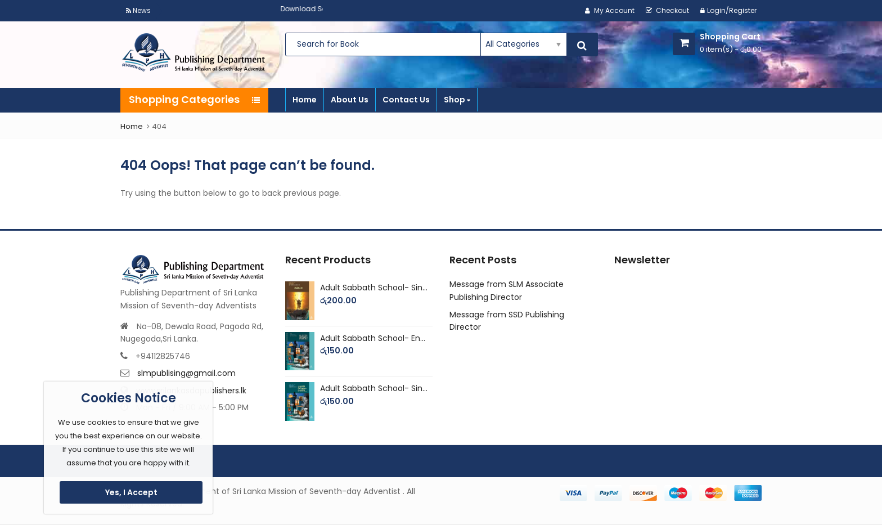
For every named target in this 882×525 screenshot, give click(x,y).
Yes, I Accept (131, 492)
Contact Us (406, 99)
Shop (457, 99)
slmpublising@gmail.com (186, 373)
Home (304, 99)
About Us (349, 99)
